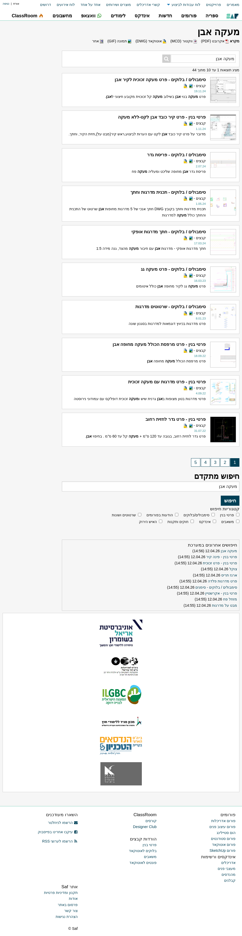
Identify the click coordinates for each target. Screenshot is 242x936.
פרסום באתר (68, 905)
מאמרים (233, 5)
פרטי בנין (227, 515)
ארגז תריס (229, 575)
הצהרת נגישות (67, 917)
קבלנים (230, 880)
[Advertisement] (32, 174)
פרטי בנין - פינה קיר (221, 557)
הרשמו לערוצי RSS (60, 841)
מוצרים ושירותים (118, 5)
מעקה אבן (229, 551)
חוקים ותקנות (177, 522)
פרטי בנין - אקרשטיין (221, 593)
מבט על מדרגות (224, 605)
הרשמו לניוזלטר (63, 822)
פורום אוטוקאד (224, 845)
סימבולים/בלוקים (196, 515)
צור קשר (71, 911)
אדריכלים (228, 863)
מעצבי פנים (227, 869)
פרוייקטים (213, 5)
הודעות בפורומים (159, 515)
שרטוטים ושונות (124, 515)
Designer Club (145, 827)
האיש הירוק (148, 522)
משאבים (227, 522)
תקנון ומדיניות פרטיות (61, 893)
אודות (73, 898)
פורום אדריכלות (223, 821)
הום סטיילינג (226, 833)
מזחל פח (230, 599)
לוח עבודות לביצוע (186, 5)
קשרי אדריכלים (148, 5)
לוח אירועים (66, 5)
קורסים (151, 821)
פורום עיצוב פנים (222, 827)
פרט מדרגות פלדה (222, 581)
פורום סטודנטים (223, 839)
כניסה (6, 3)
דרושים (45, 5)
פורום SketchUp (223, 850)
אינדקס (205, 522)
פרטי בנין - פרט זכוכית (220, 563)
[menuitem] (230, 5)
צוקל (233, 569)
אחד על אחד (90, 5)
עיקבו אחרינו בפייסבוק (58, 832)
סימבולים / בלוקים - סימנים (216, 587)
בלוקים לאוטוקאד (143, 851)
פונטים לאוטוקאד (143, 863)
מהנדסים (229, 874)
